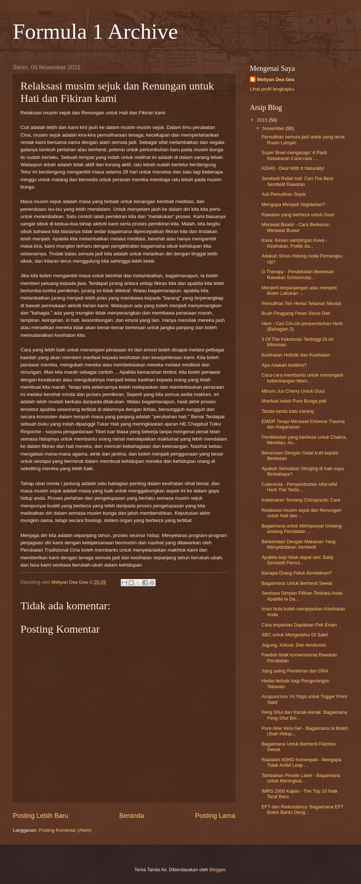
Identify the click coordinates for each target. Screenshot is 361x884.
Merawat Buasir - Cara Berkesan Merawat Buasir (295, 227)
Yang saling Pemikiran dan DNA (294, 671)
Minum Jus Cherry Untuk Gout (293, 391)
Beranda (131, 815)
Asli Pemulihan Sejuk (283, 194)
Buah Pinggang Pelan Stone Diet (295, 313)
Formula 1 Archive (95, 31)
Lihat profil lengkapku (272, 89)
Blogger (217, 869)
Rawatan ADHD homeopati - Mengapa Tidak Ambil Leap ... (301, 762)
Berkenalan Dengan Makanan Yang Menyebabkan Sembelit (298, 544)
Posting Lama (215, 815)
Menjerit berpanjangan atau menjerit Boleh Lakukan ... (299, 290)
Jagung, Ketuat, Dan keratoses (293, 645)
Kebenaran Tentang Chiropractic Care (300, 500)
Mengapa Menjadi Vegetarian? (293, 204)
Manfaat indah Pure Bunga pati (293, 401)
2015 (263, 120)
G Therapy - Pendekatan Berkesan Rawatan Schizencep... (297, 274)
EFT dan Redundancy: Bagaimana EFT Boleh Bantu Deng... (302, 809)
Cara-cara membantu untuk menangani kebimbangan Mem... (302, 377)
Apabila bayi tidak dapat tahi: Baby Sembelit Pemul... (297, 560)
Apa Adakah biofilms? (284, 365)
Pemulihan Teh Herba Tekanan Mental (301, 303)
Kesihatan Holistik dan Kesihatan (295, 355)
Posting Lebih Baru (40, 815)
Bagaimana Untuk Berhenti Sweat (296, 583)
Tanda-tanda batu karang (287, 411)
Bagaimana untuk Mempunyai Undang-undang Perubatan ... (302, 528)
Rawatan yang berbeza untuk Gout (297, 214)
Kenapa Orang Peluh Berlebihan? (296, 573)
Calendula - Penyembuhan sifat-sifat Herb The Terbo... (299, 486)
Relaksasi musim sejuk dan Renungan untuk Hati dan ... (301, 512)
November (274, 128)
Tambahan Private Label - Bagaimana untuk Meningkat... (300, 778)
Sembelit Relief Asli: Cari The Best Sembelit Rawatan (297, 181)
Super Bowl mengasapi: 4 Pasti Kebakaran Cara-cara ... (294, 155)
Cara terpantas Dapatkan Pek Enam (299, 625)
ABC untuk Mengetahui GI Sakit (294, 634)
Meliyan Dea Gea (275, 79)
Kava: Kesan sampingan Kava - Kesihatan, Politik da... (294, 242)
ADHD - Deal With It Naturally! (292, 168)
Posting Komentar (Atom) (65, 830)
